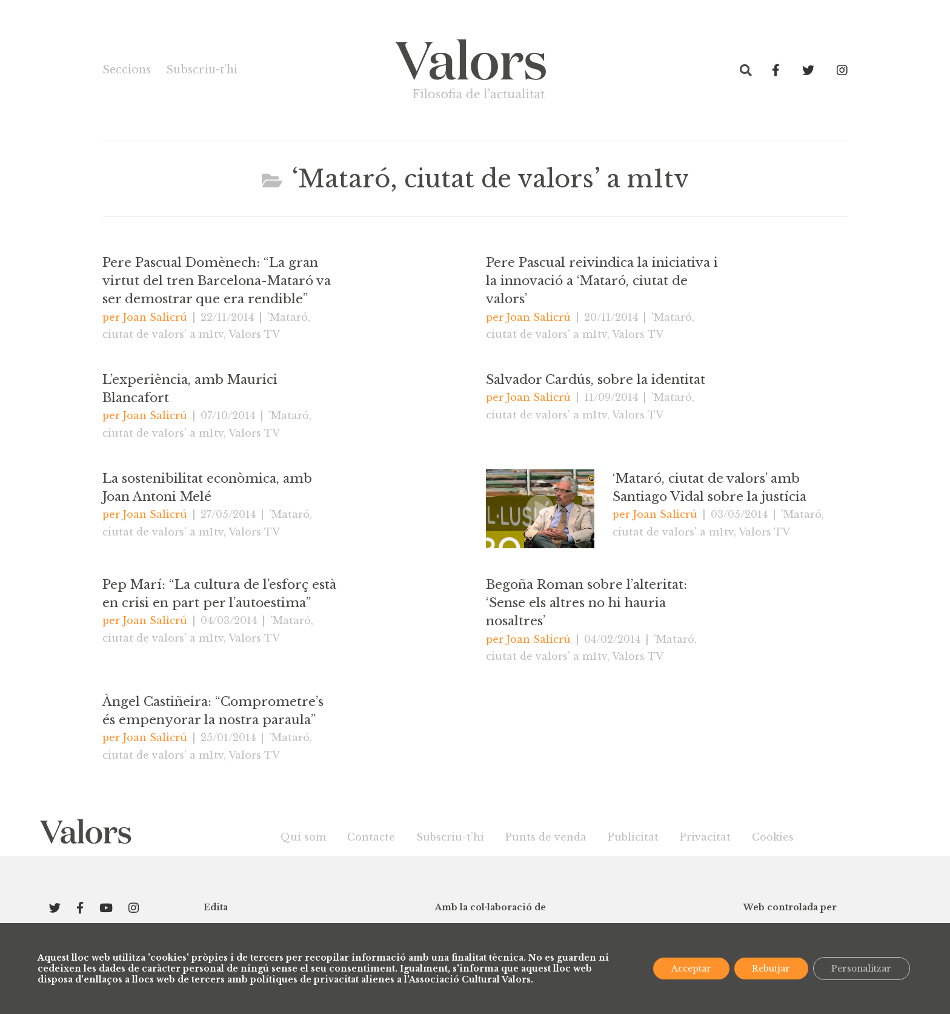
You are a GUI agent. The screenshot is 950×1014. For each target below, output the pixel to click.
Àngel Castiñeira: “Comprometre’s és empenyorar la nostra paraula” (213, 711)
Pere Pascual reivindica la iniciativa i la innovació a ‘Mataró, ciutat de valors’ (602, 281)
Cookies (773, 837)
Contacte (371, 837)
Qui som (303, 837)
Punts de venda (545, 837)
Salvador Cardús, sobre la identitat (595, 380)
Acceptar (689, 968)
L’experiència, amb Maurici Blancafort (189, 389)
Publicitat (633, 837)
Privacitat (705, 837)
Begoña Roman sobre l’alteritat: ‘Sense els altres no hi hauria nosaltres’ (586, 603)
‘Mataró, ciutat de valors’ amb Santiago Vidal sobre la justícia (709, 488)
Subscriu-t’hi (201, 69)
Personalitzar (861, 968)
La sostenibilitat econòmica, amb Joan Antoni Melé (207, 488)
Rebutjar (770, 968)
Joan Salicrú (155, 317)
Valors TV (254, 334)
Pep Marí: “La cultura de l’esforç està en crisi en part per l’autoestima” (219, 594)
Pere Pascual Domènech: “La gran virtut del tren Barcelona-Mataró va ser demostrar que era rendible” (216, 281)
